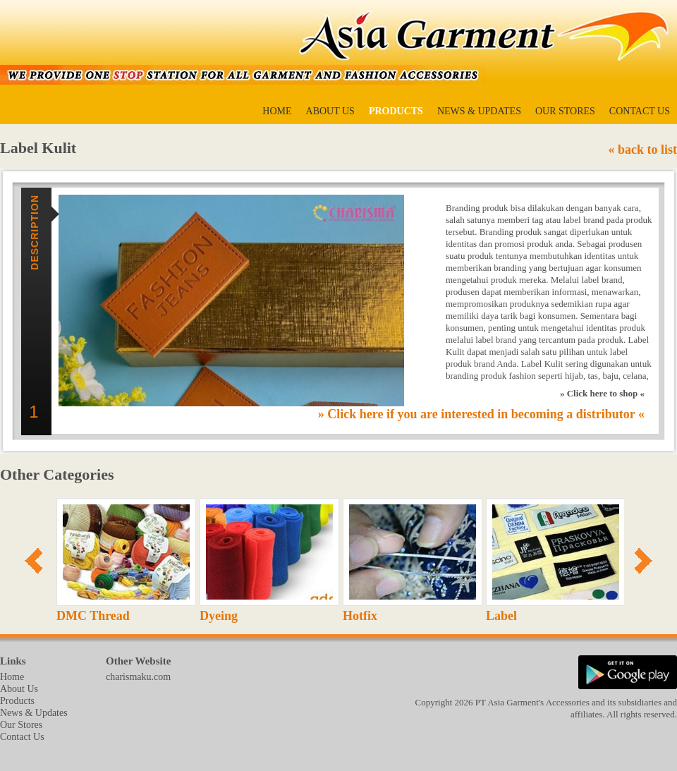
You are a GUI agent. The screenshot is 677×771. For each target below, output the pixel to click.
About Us (330, 111)
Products (396, 111)
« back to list (642, 149)
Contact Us (639, 111)
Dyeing (219, 616)
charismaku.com (138, 677)
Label (501, 616)
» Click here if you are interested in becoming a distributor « (481, 414)
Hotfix (360, 616)
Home (276, 111)
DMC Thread (93, 616)
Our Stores (565, 111)
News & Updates (479, 111)
